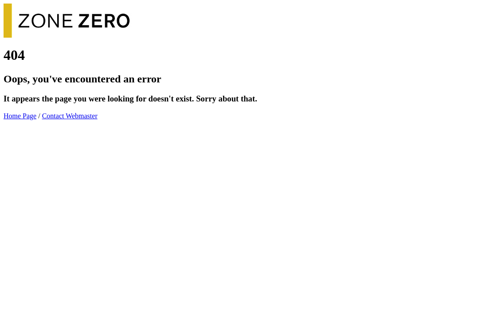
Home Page (20, 116)
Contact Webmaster (70, 116)
